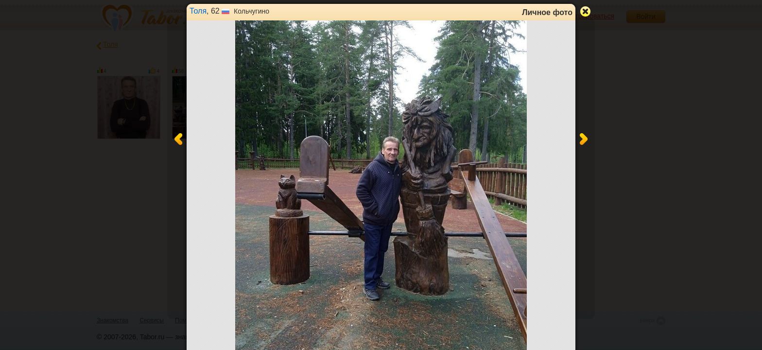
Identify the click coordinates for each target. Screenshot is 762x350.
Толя (198, 11)
